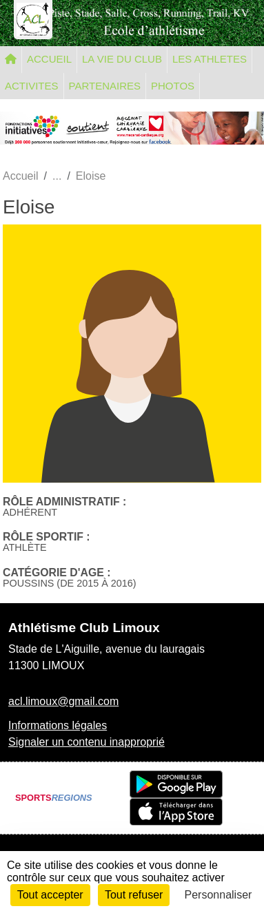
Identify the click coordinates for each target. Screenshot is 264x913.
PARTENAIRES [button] (105, 86)
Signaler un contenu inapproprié (86, 742)
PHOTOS (172, 86)
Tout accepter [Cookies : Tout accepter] (50, 895)
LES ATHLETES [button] (209, 59)
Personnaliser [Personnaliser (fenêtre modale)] (218, 895)
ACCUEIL (49, 59)
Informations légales (57, 725)
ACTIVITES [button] (32, 86)
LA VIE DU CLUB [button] (122, 59)
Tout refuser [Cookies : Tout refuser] (134, 895)
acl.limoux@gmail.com (63, 701)
